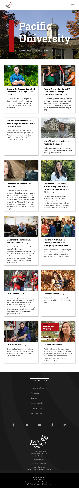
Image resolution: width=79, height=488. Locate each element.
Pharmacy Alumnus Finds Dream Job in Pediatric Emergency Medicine (55, 243)
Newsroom (34, 398)
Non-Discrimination (39, 463)
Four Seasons (13, 293)
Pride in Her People (53, 344)
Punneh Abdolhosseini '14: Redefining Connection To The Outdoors (21, 123)
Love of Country (14, 344)
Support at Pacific (39, 381)
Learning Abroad (51, 293)
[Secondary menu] (72, 5)
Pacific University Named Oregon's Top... (39, 482)
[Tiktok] (52, 425)
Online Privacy (39, 460)
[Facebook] (13, 425)
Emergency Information (39, 388)
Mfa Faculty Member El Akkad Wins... (39, 484)
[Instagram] (26, 425)
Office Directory (36, 413)
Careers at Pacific (37, 403)
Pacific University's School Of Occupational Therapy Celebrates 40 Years (57, 92)
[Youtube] (39, 425)
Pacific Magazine (39, 480)
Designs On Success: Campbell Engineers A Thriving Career (21, 90)
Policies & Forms (36, 408)
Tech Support (35, 393)
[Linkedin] (65, 425)
